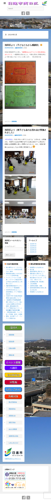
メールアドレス (10, 246)
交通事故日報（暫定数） (37, 281)
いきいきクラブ (13, 443)
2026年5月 (33, 248)
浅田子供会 (12, 422)
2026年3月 (33, 250)
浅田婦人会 (12, 415)
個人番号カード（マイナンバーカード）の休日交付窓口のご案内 (14, 269)
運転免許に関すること (37, 273)
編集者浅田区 (19, 48)
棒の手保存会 (13, 402)
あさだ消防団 (13, 429)
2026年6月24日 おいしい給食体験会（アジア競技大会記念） (14, 292)
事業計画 (11, 355)
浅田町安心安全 (13, 436)
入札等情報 (33, 283)
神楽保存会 (12, 409)
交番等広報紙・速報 (36, 286)
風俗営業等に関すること (37, 271)
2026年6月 (33, 246)
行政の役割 (12, 348)
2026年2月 (33, 252)
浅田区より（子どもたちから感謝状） (23, 45)
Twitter (28, 13)
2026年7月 (33, 244)
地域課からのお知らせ (37, 267)
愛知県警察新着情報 (37, 264)
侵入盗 (32, 269)
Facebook (23, 13)
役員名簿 (11, 341)
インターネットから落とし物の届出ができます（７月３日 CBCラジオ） (38, 277)
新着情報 (14, 121)
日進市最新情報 (12, 264)
